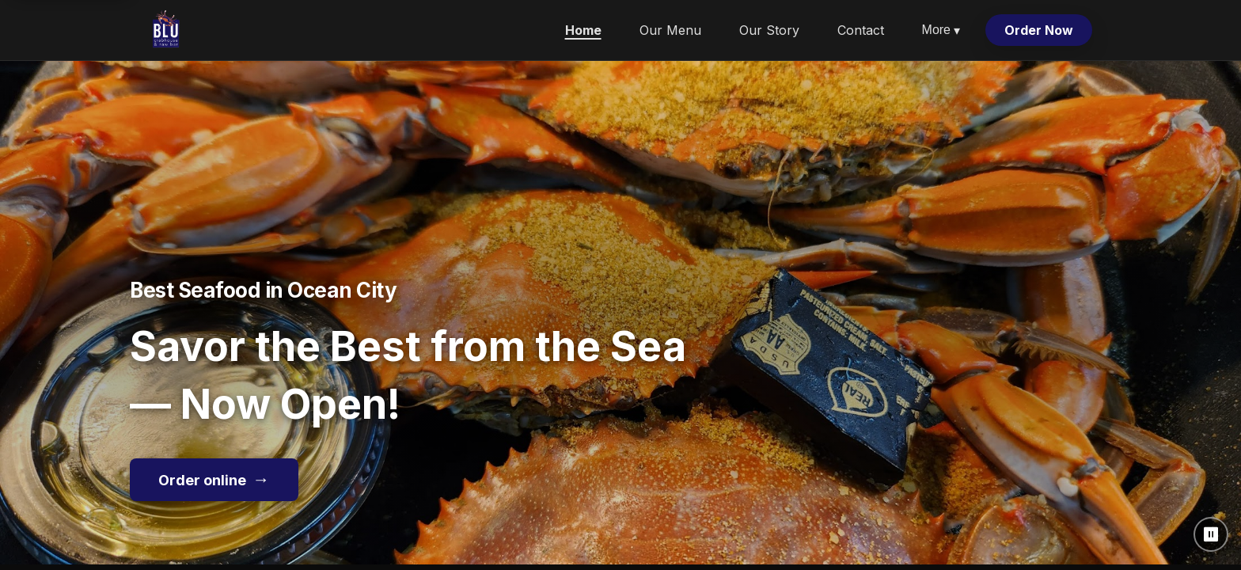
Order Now (1038, 30)
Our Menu (670, 30)
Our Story (769, 30)
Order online (214, 479)
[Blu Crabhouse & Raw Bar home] (166, 30)
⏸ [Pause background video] (1211, 534)
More (941, 30)
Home (583, 30)
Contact (860, 30)
